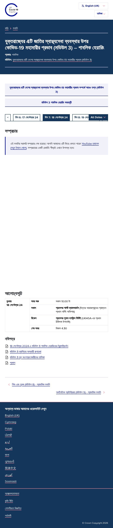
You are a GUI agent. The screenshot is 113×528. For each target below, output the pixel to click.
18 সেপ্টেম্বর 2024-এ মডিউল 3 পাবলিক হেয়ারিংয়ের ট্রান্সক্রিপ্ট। (39, 346)
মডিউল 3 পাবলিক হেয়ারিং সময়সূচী (56, 102)
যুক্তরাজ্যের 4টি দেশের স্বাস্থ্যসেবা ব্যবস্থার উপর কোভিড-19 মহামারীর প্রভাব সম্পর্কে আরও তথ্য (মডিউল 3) (57, 89)
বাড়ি (6, 28)
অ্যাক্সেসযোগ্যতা (12, 493)
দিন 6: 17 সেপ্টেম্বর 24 (26, 117)
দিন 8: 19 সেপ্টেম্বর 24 (85, 117)
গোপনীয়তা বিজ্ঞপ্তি (13, 508)
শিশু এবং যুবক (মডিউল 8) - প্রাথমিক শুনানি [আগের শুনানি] (31, 384)
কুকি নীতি (9, 501)
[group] (56, 316)
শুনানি (15, 28)
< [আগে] (7, 117)
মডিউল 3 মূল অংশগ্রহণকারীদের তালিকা (27, 357)
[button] (93, 5)
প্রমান (12, 362)
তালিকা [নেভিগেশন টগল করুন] (101, 13)
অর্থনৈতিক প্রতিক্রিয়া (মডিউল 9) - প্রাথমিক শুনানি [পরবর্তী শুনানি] (78, 392)
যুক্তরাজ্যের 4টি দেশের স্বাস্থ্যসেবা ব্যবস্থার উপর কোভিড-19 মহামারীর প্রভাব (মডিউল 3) (52, 59)
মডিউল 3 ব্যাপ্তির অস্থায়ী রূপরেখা (25, 351)
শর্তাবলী (8, 515)
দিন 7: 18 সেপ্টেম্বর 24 (56, 117)
